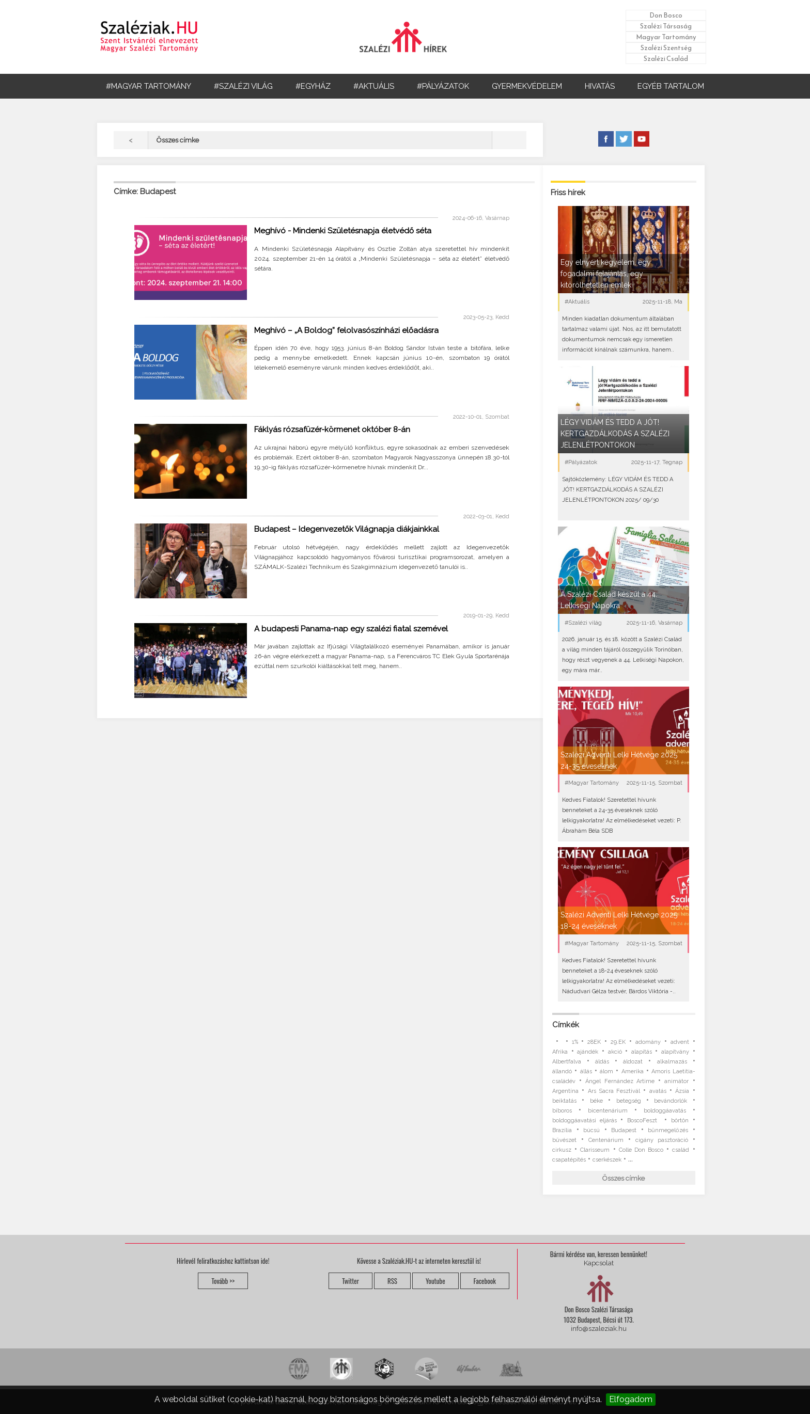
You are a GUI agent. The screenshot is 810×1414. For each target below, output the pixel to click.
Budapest (623, 1130)
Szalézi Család (666, 58)
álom (606, 1071)
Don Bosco (665, 15)
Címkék (565, 1024)
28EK (594, 1042)
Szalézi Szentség (666, 48)
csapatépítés (569, 1159)
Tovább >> (223, 1281)
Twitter (350, 1281)
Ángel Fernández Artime (619, 1081)
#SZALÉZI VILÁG (243, 86)
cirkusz (561, 1150)
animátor (676, 1081)
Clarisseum (595, 1150)
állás (586, 1071)
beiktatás (564, 1101)
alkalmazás (672, 1061)
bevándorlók (670, 1101)
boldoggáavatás (665, 1110)
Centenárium (606, 1140)
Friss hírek (568, 192)
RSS (392, 1281)
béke (596, 1101)
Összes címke (623, 1178)
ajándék (587, 1051)
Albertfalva (566, 1061)
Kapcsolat (599, 1263)
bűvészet (564, 1140)
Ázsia (682, 1091)
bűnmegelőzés (668, 1130)
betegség (628, 1101)
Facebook (485, 1281)
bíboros (562, 1110)
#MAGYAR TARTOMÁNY (148, 86)
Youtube (435, 1281)
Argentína (565, 1091)
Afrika (560, 1051)
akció (615, 1051)
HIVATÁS (600, 86)
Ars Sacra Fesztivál (614, 1091)
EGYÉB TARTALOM (670, 86)
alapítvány (675, 1051)
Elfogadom (630, 1399)
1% (575, 1042)
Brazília (562, 1130)
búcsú (591, 1130)
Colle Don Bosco (641, 1150)
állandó (562, 1071)
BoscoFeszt (644, 1120)
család (680, 1150)
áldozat (633, 1061)
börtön (680, 1120)
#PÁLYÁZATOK (443, 86)
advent (680, 1042)
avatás (657, 1091)
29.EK (618, 1042)
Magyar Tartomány (666, 37)
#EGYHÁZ (313, 86)
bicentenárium (608, 1110)
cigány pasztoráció (661, 1140)
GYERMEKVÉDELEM (527, 86)
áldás (602, 1061)
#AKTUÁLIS (373, 86)
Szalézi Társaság (666, 26)
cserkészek (607, 1159)
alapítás (641, 1051)
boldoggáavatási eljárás (584, 1120)
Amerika (632, 1071)
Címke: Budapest (145, 191)
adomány (648, 1042)
